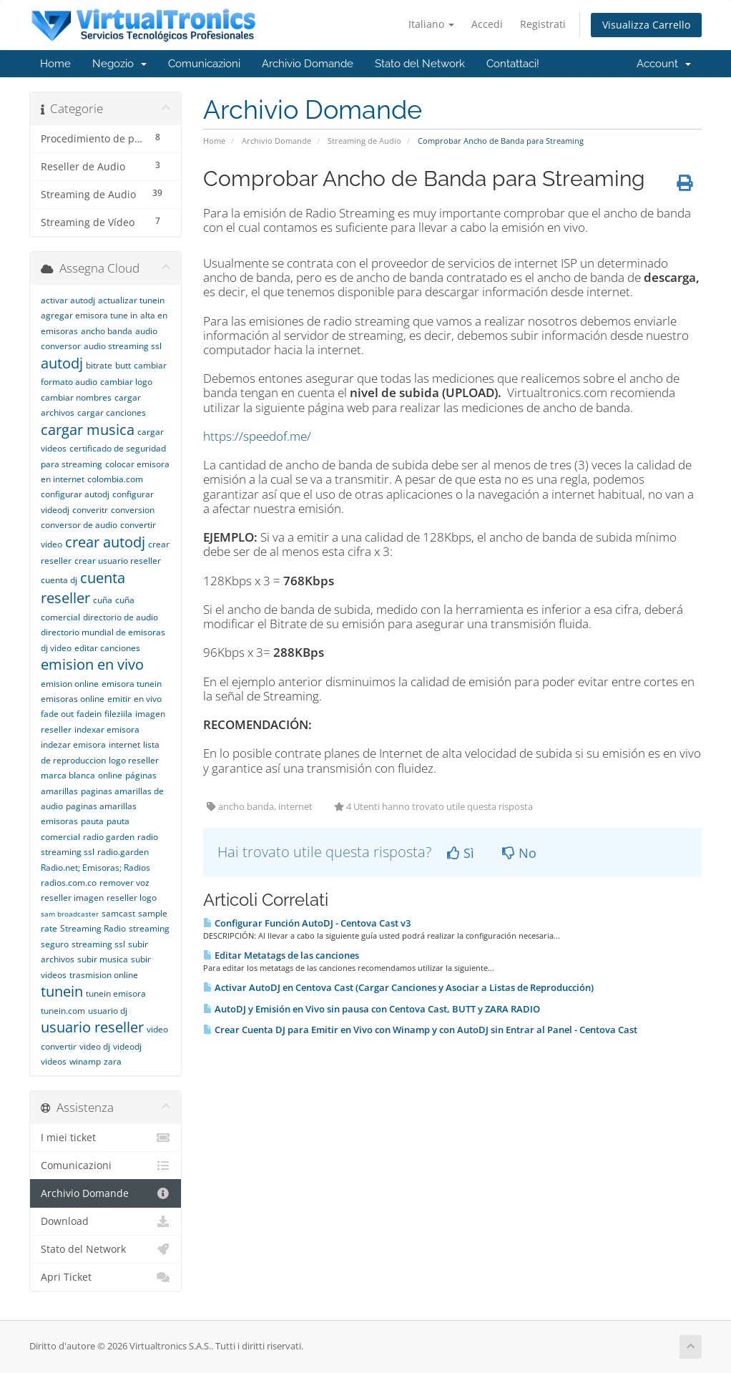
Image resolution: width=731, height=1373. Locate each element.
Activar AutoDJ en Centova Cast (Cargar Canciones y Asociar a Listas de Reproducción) (398, 987)
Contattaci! (512, 63)
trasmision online (103, 975)
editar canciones (107, 648)
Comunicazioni (204, 63)
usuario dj (107, 1011)
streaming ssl (98, 944)
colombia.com (115, 479)
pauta (92, 821)
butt (123, 365)
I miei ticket (105, 1137)
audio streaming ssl (123, 346)
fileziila (118, 714)
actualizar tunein (131, 300)
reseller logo (132, 897)
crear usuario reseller (117, 560)
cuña (102, 600)
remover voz (124, 882)
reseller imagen (72, 897)
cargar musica (87, 429)
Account (664, 63)
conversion (132, 510)
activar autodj (68, 300)
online (110, 775)
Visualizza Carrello (646, 24)
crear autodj (105, 542)
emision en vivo (92, 664)
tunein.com (63, 1011)
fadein (89, 714)
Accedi (487, 24)
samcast (118, 913)
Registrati (543, 24)
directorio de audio (120, 617)
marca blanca (68, 775)
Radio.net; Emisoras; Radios (95, 867)
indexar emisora (106, 729)
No (519, 852)
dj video (56, 648)
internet (124, 744)
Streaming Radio (93, 928)
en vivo (148, 699)
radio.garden (123, 852)
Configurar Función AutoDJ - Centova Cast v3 (307, 923)
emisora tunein (132, 684)
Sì (460, 852)
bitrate (99, 365)
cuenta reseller (83, 588)
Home (55, 63)
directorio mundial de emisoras (103, 632)
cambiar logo (126, 382)
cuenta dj (59, 580)
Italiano (431, 24)
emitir (119, 699)
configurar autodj (75, 494)
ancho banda (106, 331)
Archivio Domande (307, 63)
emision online (70, 684)
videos (54, 1061)
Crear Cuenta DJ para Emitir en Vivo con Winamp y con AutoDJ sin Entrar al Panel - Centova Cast (420, 1029)
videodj (127, 1046)
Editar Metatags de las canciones (281, 955)
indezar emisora (73, 744)
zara (113, 1061)
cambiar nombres (76, 397)
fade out (57, 714)
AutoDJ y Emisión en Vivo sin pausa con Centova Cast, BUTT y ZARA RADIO (371, 1008)
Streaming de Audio (364, 140)
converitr (90, 510)
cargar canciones (111, 412)
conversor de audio (79, 525)
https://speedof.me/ (257, 436)
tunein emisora (116, 993)
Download (105, 1221)
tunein (62, 991)
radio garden (108, 837)
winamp (85, 1061)
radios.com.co (69, 882)
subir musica (102, 959)
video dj (94, 1046)
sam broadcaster (70, 914)
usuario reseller (92, 1027)
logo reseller (134, 760)
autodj (62, 363)
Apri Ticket (105, 1277)
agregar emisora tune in (89, 315)
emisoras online (72, 699)
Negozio (119, 63)
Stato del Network (420, 63)
